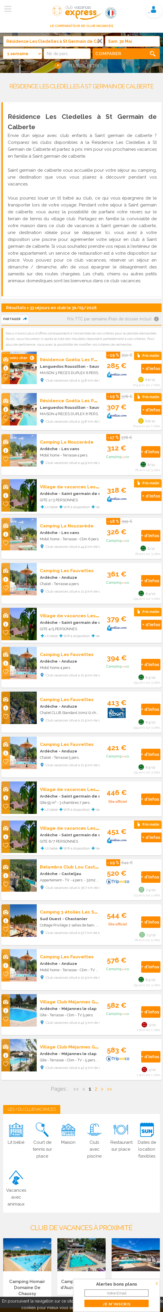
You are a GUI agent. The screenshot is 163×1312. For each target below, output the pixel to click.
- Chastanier (75, 918)
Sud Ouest (50, 918)
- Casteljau (70, 873)
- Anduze (68, 577)
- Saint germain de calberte (87, 493)
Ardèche (49, 448)
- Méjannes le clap (77, 1008)
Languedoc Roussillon (63, 366)
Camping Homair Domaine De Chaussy (27, 1287)
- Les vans (69, 448)
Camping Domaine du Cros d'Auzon (136, 1284)
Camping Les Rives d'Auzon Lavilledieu (81, 1284)
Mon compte (153, 9)
